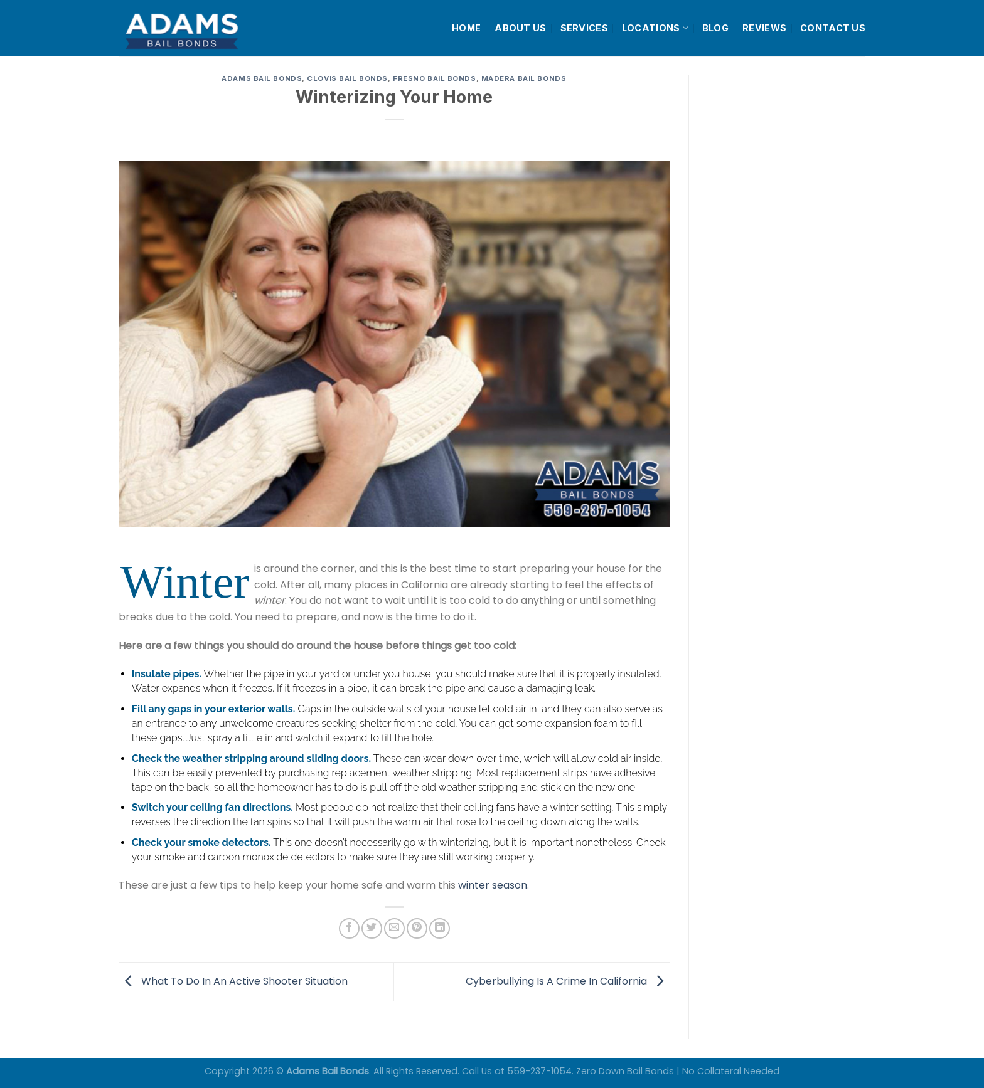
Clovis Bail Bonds (347, 78)
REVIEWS (764, 28)
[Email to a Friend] (394, 928)
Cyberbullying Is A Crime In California (568, 981)
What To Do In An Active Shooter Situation (233, 981)
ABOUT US (520, 28)
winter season (492, 885)
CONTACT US (832, 28)
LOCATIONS (655, 28)
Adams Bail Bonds (262, 78)
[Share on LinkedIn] (439, 928)
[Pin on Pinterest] (417, 928)
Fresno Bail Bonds (434, 78)
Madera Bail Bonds (524, 78)
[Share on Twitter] (371, 928)
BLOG (715, 28)
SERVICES (584, 28)
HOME (466, 28)
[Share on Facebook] (349, 928)
